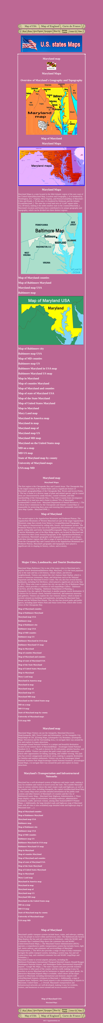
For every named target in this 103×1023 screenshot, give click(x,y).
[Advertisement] (52, 12)
